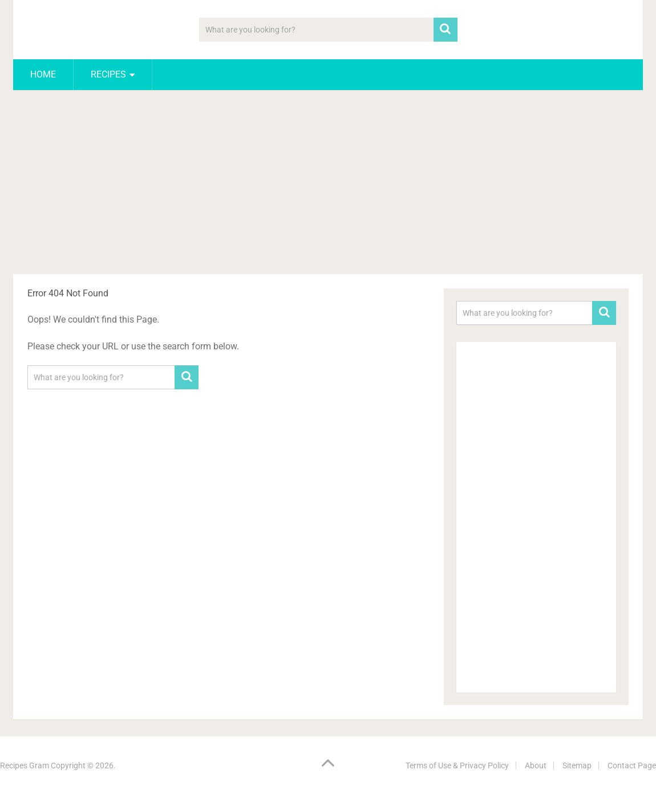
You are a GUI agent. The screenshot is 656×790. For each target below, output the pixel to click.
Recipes (108, 74)
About (535, 765)
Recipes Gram (24, 765)
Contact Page (632, 765)
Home (43, 74)
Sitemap (577, 765)
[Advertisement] (328, 184)
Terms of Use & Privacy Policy (457, 765)
